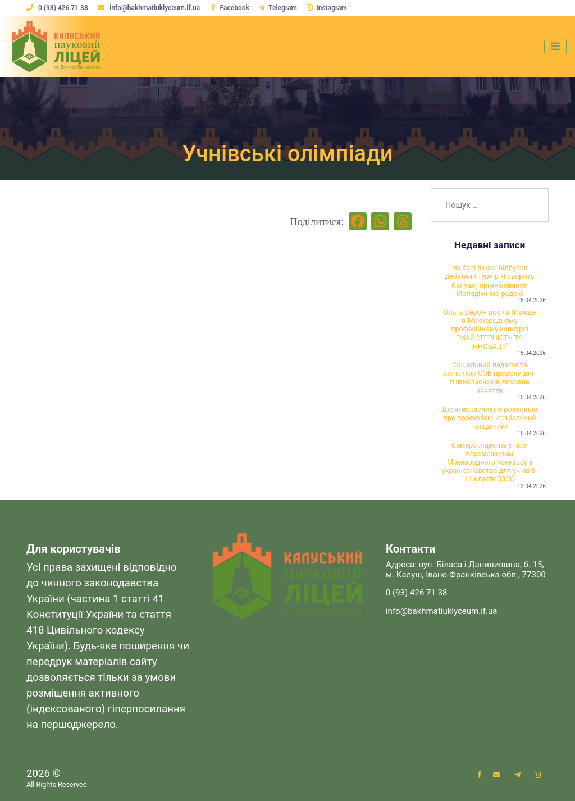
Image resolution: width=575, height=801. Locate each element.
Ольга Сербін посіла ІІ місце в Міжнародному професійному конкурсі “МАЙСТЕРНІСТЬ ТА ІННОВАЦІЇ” (490, 329)
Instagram (327, 8)
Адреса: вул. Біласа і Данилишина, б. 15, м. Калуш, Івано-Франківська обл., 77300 (466, 569)
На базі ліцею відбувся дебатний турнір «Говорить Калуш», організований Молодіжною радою (489, 280)
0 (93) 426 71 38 (58, 8)
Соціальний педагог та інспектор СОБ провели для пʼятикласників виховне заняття (490, 377)
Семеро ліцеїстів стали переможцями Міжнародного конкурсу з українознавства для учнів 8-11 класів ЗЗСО (490, 462)
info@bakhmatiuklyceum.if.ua (150, 8)
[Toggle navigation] (555, 46)
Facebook (229, 8)
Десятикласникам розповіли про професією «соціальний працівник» (489, 417)
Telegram (278, 8)
